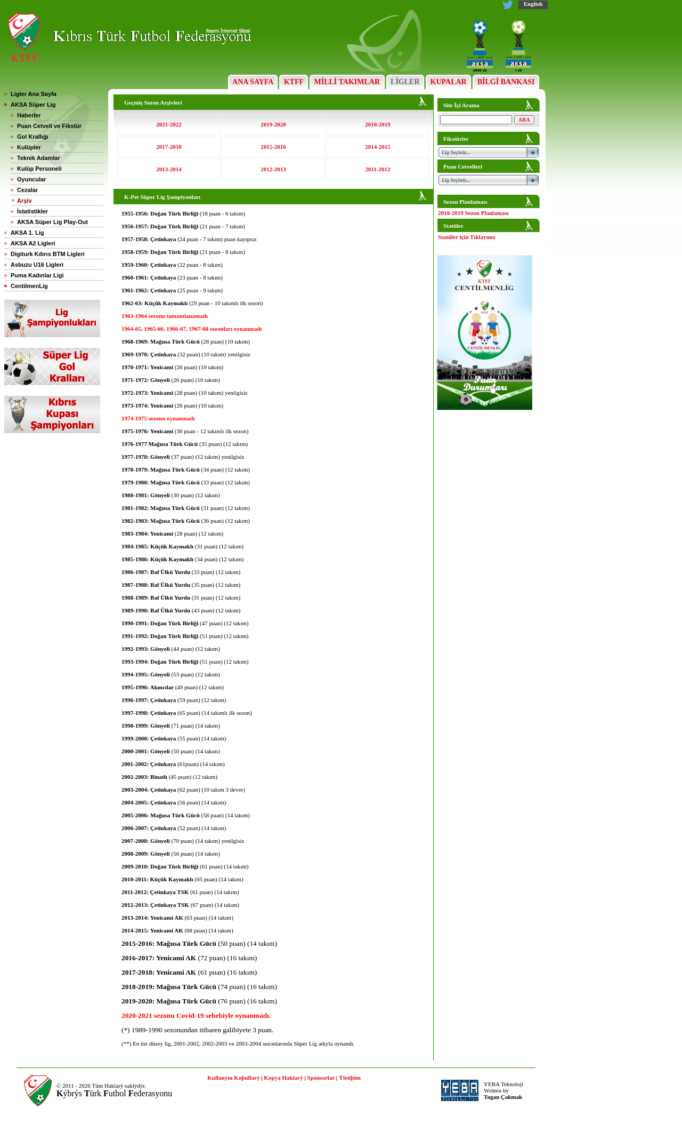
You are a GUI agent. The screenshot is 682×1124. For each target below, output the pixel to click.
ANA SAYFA (253, 82)
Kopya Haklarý (283, 1077)
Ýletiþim (350, 1077)
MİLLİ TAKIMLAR (347, 82)
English (533, 4)
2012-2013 (273, 169)
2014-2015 (378, 147)
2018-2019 (378, 124)
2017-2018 (169, 147)
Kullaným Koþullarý (233, 1077)
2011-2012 (377, 169)
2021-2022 (169, 124)
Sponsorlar (321, 1077)
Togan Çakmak (503, 1097)
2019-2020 (273, 124)
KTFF (293, 82)
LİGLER (405, 82)
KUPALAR (448, 82)
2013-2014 (169, 169)
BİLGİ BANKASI (506, 82)
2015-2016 (273, 147)
